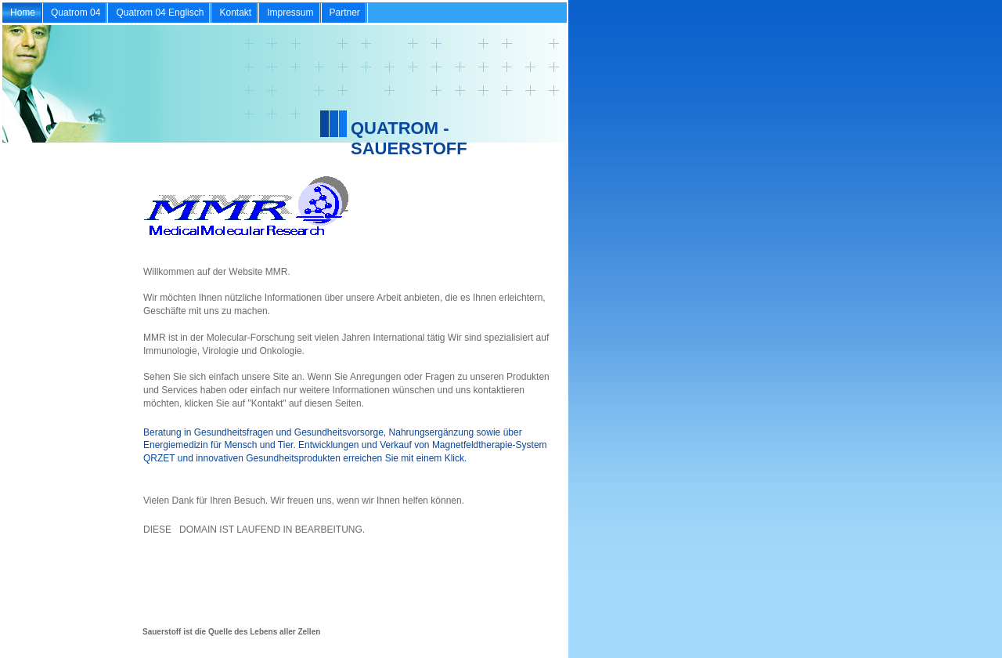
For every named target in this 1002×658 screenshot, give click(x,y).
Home (22, 12)
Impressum (290, 12)
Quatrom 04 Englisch (160, 12)
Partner (345, 12)
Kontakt (235, 12)
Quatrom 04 (75, 12)
